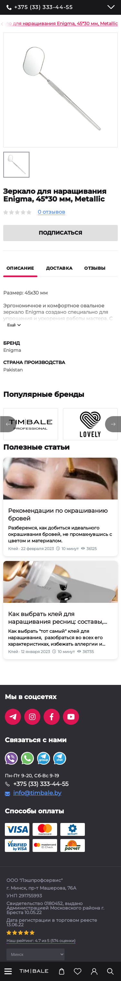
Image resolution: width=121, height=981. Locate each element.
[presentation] (8, 432)
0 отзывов (51, 212)
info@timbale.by (37, 801)
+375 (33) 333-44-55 (43, 7)
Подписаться (60, 241)
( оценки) (41, 948)
